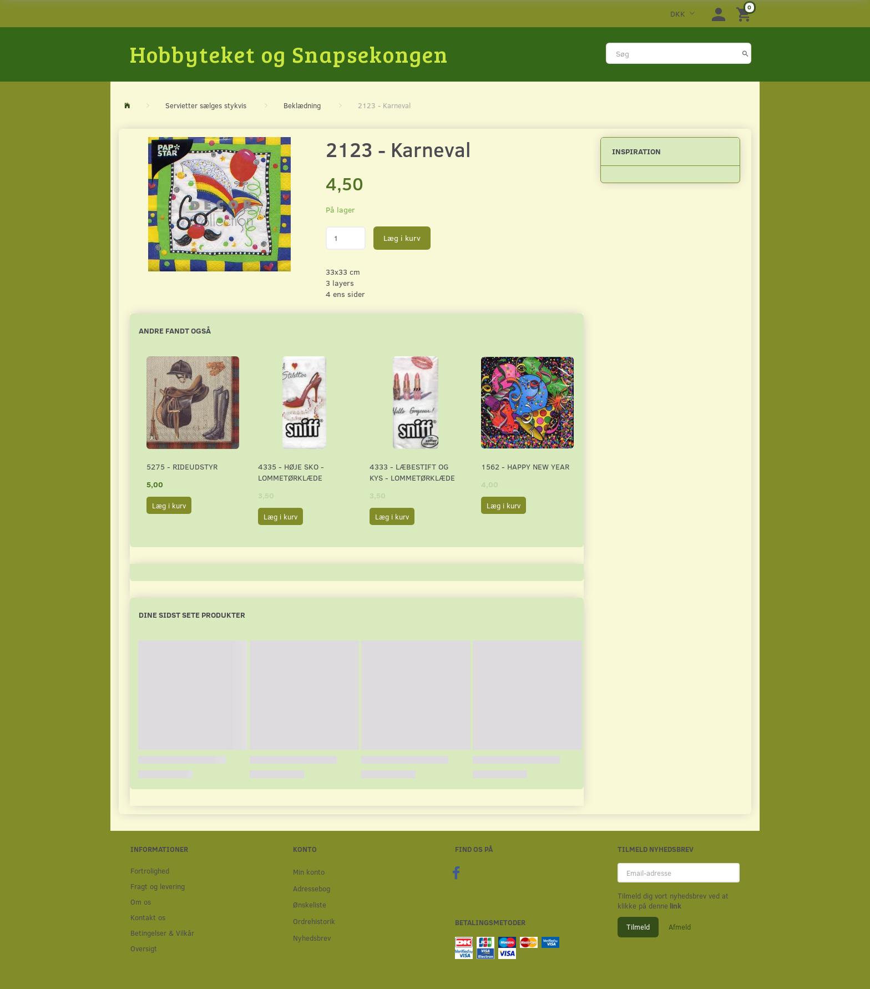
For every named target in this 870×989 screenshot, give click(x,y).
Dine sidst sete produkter (192, 614)
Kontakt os (147, 917)
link (674, 906)
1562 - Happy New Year (525, 466)
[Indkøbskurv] (745, 13)
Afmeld (680, 927)
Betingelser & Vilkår (162, 932)
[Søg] (745, 53)
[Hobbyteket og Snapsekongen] (289, 54)
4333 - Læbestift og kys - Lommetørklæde (412, 472)
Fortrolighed (149, 870)
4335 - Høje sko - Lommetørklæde (291, 472)
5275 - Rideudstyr (182, 466)
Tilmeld (638, 927)
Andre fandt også (175, 330)
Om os (140, 901)
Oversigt (143, 948)
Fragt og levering (157, 886)
